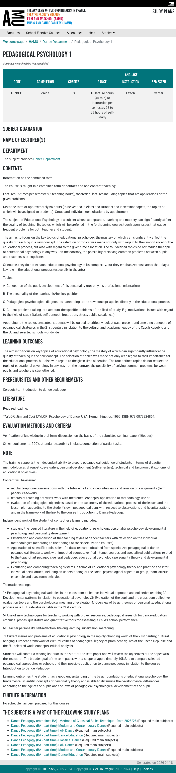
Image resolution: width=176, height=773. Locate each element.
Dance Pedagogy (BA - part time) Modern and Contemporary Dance (58, 725)
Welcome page (13, 41)
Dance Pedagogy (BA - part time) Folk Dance (42, 730)
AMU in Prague (103, 769)
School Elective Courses (43, 33)
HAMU (33, 41)
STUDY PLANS (163, 11)
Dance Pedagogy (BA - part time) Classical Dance (46, 740)
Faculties (13, 33)
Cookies (147, 769)
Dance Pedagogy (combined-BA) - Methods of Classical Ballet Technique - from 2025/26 (74, 721)
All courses (74, 33)
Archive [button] (107, 33)
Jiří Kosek (48, 769)
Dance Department (56, 41)
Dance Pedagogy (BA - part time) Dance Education (47, 735)
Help (92, 33)
